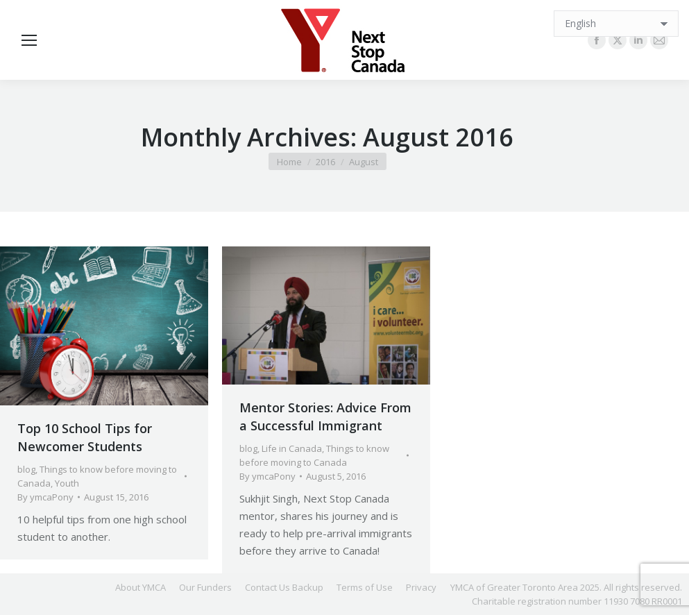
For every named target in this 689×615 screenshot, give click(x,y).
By (45, 497)
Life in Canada (292, 448)
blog (26, 469)
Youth (67, 483)
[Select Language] (616, 23)
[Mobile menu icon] (29, 40)
